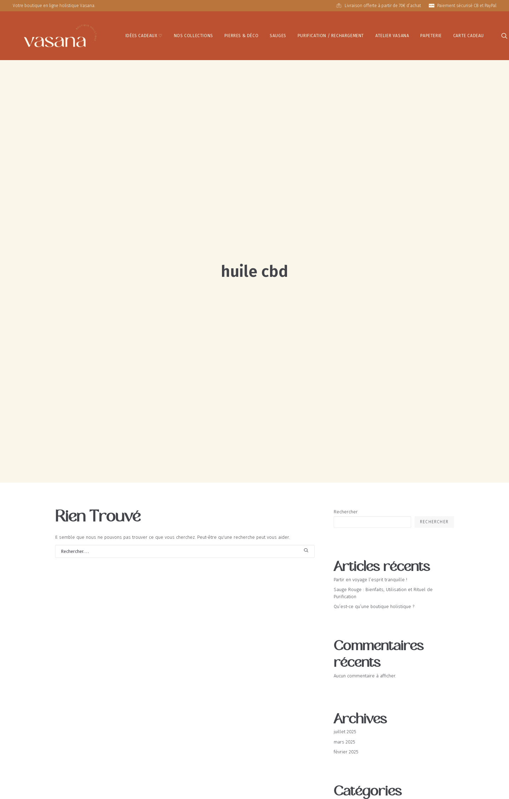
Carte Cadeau (444, 34)
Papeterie (406, 34)
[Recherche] (185, 455)
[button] (482, 34)
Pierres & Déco (217, 34)
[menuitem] (119, 34)
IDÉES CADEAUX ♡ (119, 34)
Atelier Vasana (368, 34)
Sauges (254, 34)
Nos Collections (169, 34)
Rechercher (346, 416)
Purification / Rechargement (306, 34)
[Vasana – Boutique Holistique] (48, 34)
